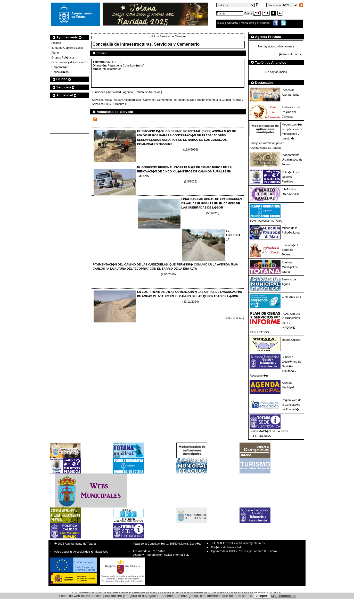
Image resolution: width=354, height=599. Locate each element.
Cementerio (164, 99)
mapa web (248, 22)
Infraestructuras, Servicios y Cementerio (160, 44)
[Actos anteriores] (290, 54)
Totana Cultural (291, 339)
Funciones (98, 92)
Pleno (55, 52)
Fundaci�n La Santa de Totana (291, 250)
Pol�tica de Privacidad (226, 547)
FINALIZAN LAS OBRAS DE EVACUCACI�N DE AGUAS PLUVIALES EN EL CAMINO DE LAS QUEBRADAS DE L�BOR (211, 203)
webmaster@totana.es (250, 543)
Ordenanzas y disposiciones (69, 62)
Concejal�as (59, 71)
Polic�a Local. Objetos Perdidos (291, 177)
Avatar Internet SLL (176, 554)
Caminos (148, 99)
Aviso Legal (61, 551)
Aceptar (262, 596)
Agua (108, 99)
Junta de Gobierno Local (67, 47)
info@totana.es (111, 68)
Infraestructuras (184, 99)
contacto (232, 22)
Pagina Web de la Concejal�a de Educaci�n (291, 404)
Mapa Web (101, 551)
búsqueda (263, 22)
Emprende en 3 (292, 296)
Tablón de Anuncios (147, 92)
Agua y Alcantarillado (127, 99)
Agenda (128, 92)
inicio (221, 22)
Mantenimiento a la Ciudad (214, 99)
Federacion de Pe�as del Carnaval (291, 112)
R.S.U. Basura (115, 103)
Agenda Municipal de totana (290, 267)
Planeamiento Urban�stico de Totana (292, 159)
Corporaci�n (59, 67)
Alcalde (56, 42)
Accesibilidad (81, 551)
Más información (283, 596)
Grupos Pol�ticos (63, 57)
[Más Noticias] (235, 318)
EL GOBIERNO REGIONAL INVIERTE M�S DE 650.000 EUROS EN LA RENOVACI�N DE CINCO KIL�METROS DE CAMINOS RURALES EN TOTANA (184, 172)
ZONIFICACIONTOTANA (266, 220)
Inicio (153, 36)
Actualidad (114, 92)
